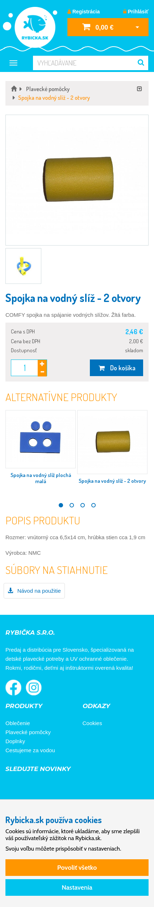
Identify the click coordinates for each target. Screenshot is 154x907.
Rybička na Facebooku (13, 687)
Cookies (92, 723)
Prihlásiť (136, 11)
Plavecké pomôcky (28, 732)
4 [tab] (93, 505)
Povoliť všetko (77, 868)
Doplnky (15, 741)
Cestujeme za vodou (30, 750)
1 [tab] (60, 505)
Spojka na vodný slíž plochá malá (41, 478)
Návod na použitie (34, 591)
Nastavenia (77, 887)
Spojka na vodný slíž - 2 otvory (112, 480)
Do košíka (116, 368)
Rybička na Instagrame (34, 687)
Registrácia (83, 11)
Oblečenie (17, 723)
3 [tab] (82, 505)
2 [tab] (71, 505)
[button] (77, 180)
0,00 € (97, 26)
